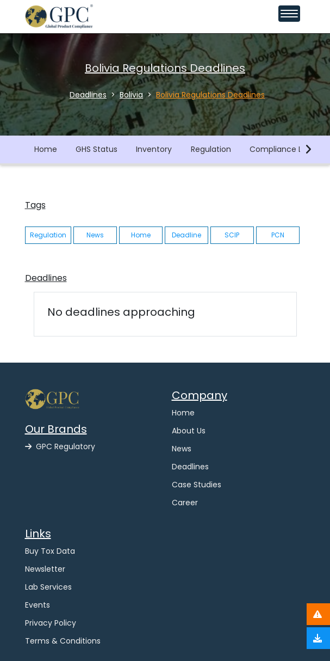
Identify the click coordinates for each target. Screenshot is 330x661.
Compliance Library (286, 149)
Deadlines (190, 466)
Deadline (186, 235)
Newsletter (45, 569)
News (95, 235)
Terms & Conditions (63, 640)
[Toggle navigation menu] (289, 13)
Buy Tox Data (50, 551)
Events (37, 604)
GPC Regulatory (60, 446)
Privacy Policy (50, 622)
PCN (277, 235)
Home (45, 149)
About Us (189, 430)
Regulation (211, 149)
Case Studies (196, 484)
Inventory (154, 149)
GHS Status (96, 149)
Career (185, 502)
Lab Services (48, 587)
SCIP (232, 235)
